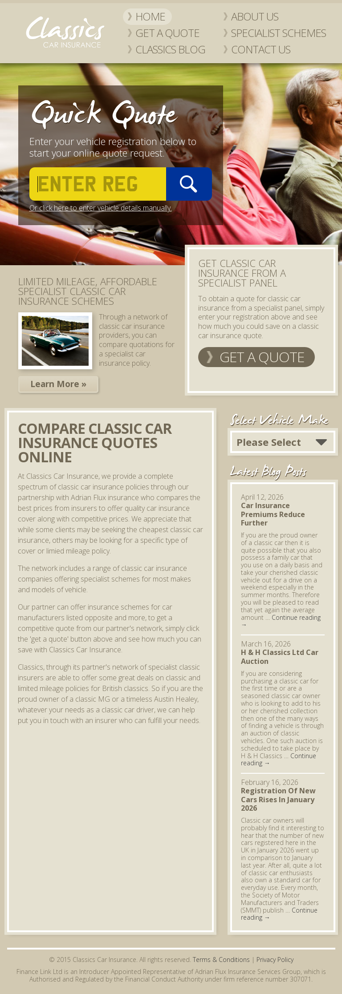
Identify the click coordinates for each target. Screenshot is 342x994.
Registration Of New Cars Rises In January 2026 (278, 799)
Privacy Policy (274, 959)
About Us (254, 16)
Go (189, 184)
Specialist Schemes (278, 32)
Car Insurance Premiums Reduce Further (273, 514)
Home (150, 16)
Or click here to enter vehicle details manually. (100, 208)
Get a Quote (167, 32)
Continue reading (281, 621)
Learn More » (58, 384)
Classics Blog (170, 49)
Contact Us (260, 49)
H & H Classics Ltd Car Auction (279, 656)
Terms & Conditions (221, 959)
